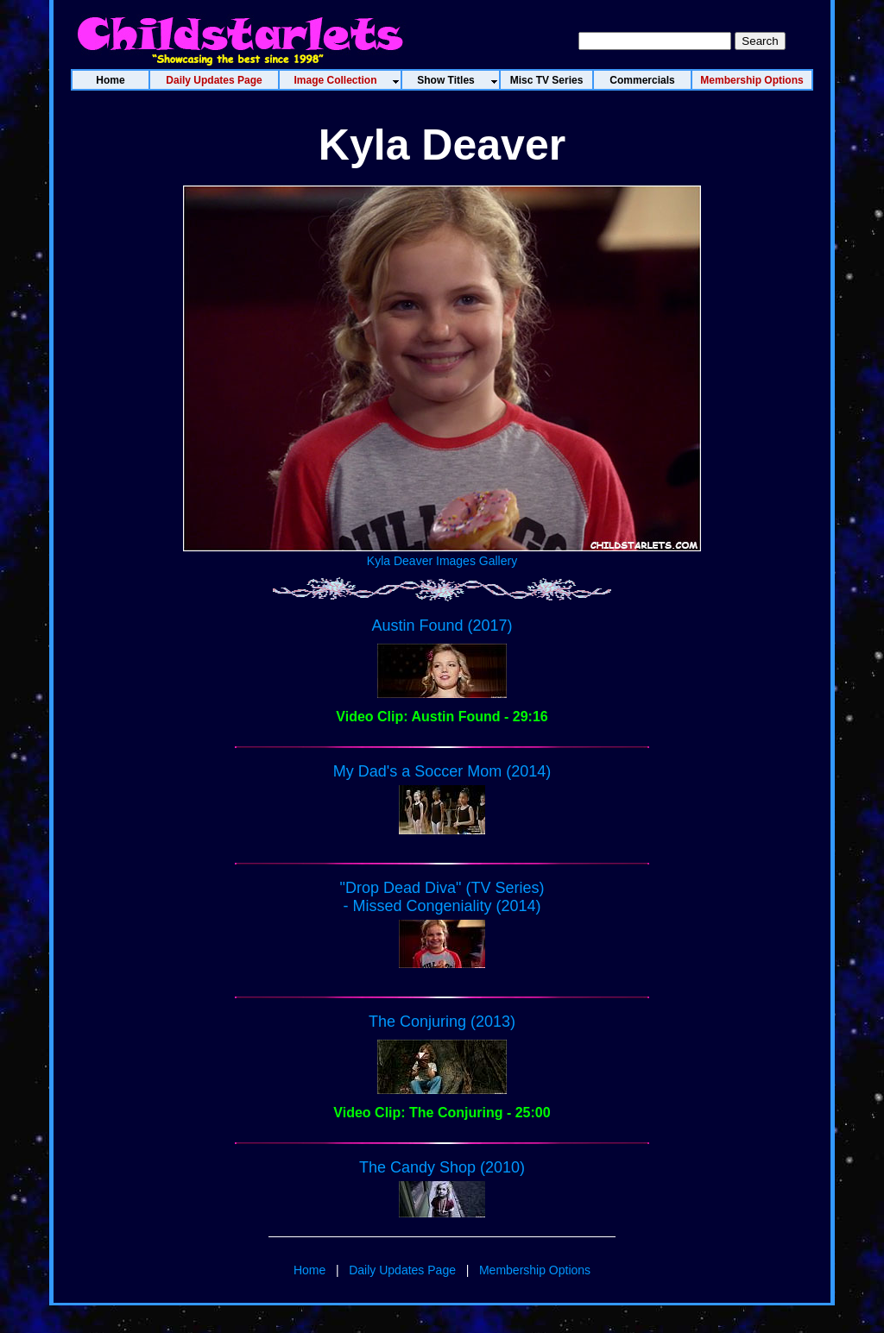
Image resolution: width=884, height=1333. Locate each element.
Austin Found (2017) (441, 625)
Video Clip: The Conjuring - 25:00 (441, 1112)
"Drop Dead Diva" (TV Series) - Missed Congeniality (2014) (442, 897)
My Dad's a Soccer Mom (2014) (442, 771)
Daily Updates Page (402, 1270)
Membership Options (534, 1270)
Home (309, 1270)
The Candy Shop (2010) (442, 1167)
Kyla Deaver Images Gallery (442, 554)
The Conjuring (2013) (442, 1021)
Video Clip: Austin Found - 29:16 (441, 716)
